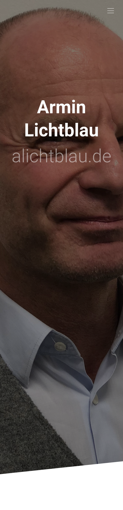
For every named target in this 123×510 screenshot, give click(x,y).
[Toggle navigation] (111, 10)
